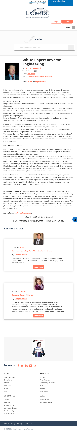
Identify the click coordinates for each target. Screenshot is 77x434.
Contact (6, 400)
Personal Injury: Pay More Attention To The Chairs (32, 251)
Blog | (13, 423)
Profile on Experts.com (22, 213)
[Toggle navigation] (73, 28)
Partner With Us (9, 414)
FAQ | (19, 423)
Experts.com (40, 81)
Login (56, 22)
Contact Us (27, 423)
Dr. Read (31, 73)
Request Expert (9, 405)
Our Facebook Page (10, 408)
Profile (29, 81)
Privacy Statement (46, 402)
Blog (5, 391)
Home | (7, 423)
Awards (42, 388)
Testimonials (44, 391)
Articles (6, 383)
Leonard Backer (21, 254)
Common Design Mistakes (22, 295)
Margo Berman (21, 299)
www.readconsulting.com (40, 76)
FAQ (41, 385)
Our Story (43, 377)
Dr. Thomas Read (33, 68)
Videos (6, 388)
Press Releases (45, 380)
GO (71, 47)
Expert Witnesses (9, 377)
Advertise (7, 402)
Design (22, 247)
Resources (7, 385)
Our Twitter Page (9, 411)
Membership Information (48, 383)
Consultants (8, 380)
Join (67, 22)
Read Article (38, 267)
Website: (37, 76)
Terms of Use (44, 400)
